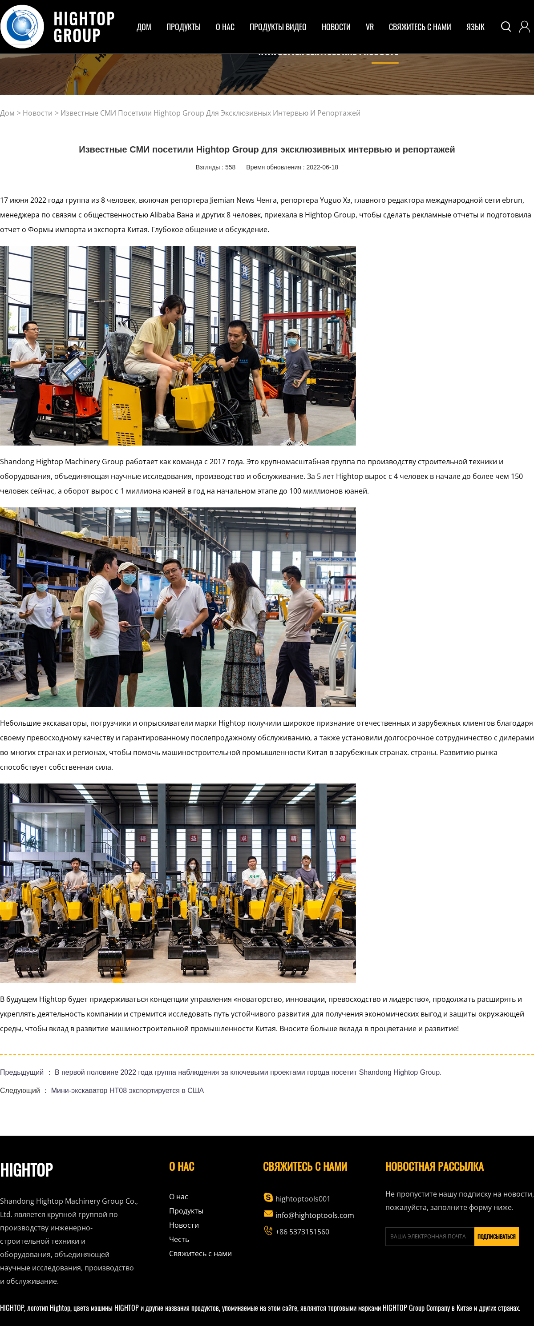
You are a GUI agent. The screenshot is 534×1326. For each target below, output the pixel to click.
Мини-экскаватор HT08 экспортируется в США (127, 1090)
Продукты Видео (278, 26)
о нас (225, 26)
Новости (336, 26)
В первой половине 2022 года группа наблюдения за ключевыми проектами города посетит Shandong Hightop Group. (248, 1072)
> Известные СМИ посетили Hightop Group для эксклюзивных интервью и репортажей (207, 113)
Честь (179, 1239)
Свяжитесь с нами (420, 26)
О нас (178, 1196)
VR (370, 26)
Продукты (186, 1211)
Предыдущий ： (27, 1072)
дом (144, 26)
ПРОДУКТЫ (183, 26)
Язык (475, 26)
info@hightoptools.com (308, 1215)
